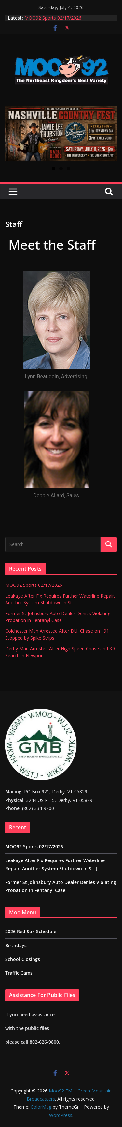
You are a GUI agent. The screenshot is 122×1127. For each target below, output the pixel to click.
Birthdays (16, 945)
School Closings (22, 959)
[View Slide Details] (61, 134)
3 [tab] (68, 168)
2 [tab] (61, 168)
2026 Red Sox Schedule (30, 931)
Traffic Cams (19, 973)
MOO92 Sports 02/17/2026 (52, 18)
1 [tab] (53, 168)
